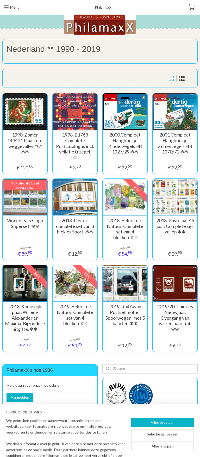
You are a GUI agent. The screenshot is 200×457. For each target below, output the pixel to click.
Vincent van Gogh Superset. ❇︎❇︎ (25, 223)
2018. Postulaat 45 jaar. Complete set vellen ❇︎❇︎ (175, 226)
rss (89, 447)
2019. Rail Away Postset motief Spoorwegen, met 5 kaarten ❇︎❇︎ (125, 315)
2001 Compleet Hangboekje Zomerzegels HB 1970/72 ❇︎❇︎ (175, 143)
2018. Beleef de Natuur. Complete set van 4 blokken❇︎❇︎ (125, 229)
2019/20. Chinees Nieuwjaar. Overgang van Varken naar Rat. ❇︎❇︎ (175, 318)
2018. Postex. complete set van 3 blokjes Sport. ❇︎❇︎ (75, 226)
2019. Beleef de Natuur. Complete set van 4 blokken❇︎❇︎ (75, 315)
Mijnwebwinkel (149, 447)
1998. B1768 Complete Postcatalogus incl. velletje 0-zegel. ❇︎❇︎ (75, 146)
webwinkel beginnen (107, 447)
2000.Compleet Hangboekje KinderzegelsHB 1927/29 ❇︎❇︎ (125, 143)
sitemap (79, 447)
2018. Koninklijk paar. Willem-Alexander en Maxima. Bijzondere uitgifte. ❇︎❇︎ (25, 318)
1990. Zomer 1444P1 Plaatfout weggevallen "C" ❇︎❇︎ (25, 143)
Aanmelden (20, 397)
